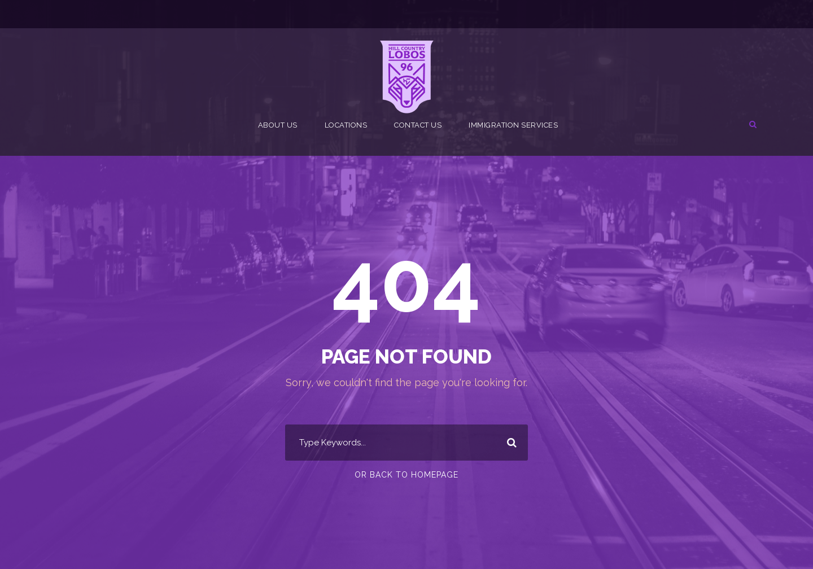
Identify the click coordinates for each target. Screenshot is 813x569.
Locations (346, 125)
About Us (278, 125)
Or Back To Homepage (406, 474)
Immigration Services (513, 125)
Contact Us (418, 125)
